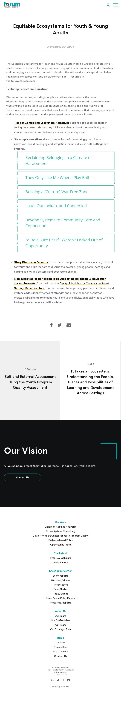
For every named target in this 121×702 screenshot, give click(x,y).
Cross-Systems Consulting (60, 531)
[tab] (66, 160)
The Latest (60, 553)
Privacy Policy (60, 672)
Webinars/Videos (60, 580)
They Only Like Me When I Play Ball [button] (57, 177)
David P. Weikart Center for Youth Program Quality (60, 535)
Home (60, 637)
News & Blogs (60, 562)
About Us (60, 611)
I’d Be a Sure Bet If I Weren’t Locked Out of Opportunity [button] (64, 242)
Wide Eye (65, 686)
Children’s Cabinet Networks (60, 526)
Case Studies (61, 589)
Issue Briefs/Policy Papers (60, 598)
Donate (60, 642)
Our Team (60, 624)
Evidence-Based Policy (60, 540)
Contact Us (22, 477)
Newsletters (60, 647)
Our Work (60, 521)
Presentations (60, 584)
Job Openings (60, 651)
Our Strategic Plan (60, 629)
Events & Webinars (60, 557)
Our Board (60, 615)
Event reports (60, 575)
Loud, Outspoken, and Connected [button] (56, 205)
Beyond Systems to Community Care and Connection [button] (62, 222)
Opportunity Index (60, 544)
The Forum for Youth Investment (60, 670)
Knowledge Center (60, 570)
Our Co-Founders (60, 620)
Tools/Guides (60, 593)
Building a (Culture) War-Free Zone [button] (57, 191)
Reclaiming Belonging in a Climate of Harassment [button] (58, 160)
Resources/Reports (60, 602)
